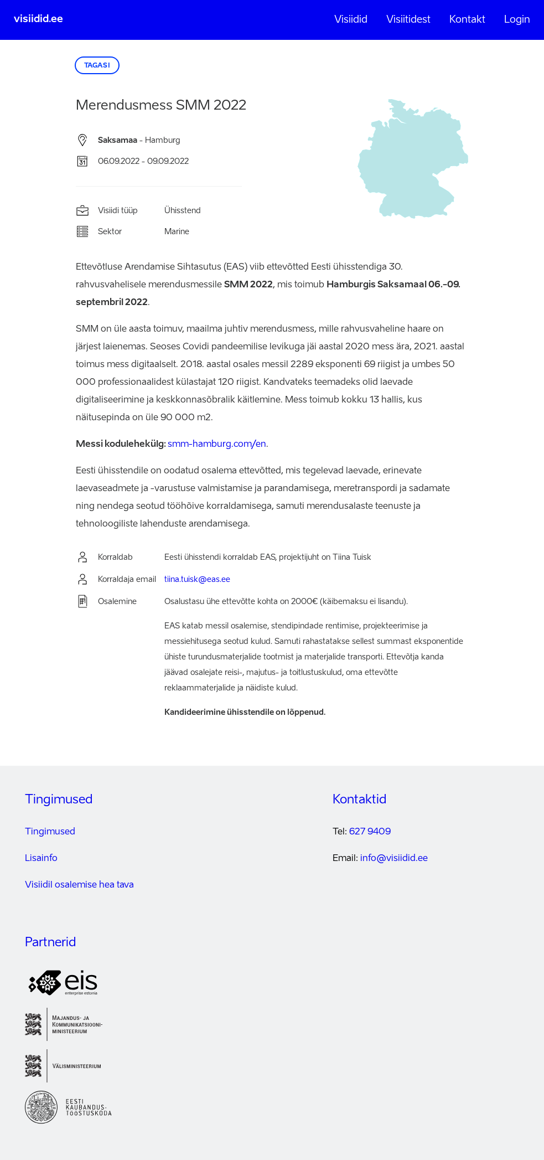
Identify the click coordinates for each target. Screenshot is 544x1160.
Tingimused (50, 832)
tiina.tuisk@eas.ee (197, 580)
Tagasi (97, 66)
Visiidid (350, 20)
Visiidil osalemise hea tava (79, 885)
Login (517, 20)
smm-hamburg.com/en (217, 444)
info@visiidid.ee (394, 858)
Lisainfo (41, 858)
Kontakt (467, 20)
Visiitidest (408, 20)
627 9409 (370, 832)
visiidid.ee (38, 19)
